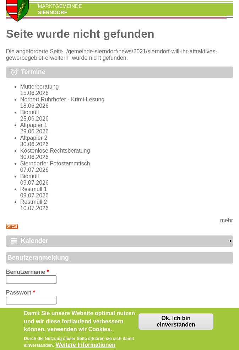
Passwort (20, 293)
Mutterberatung (39, 87)
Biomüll (29, 112)
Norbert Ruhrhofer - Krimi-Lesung (62, 99)
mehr (226, 220)
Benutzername (27, 272)
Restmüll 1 (33, 189)
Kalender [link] (34, 240)
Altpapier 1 (34, 125)
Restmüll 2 (33, 202)
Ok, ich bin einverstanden (176, 323)
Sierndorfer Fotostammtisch (55, 163)
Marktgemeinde (60, 6)
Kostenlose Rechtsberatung (55, 151)
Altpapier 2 (34, 138)
